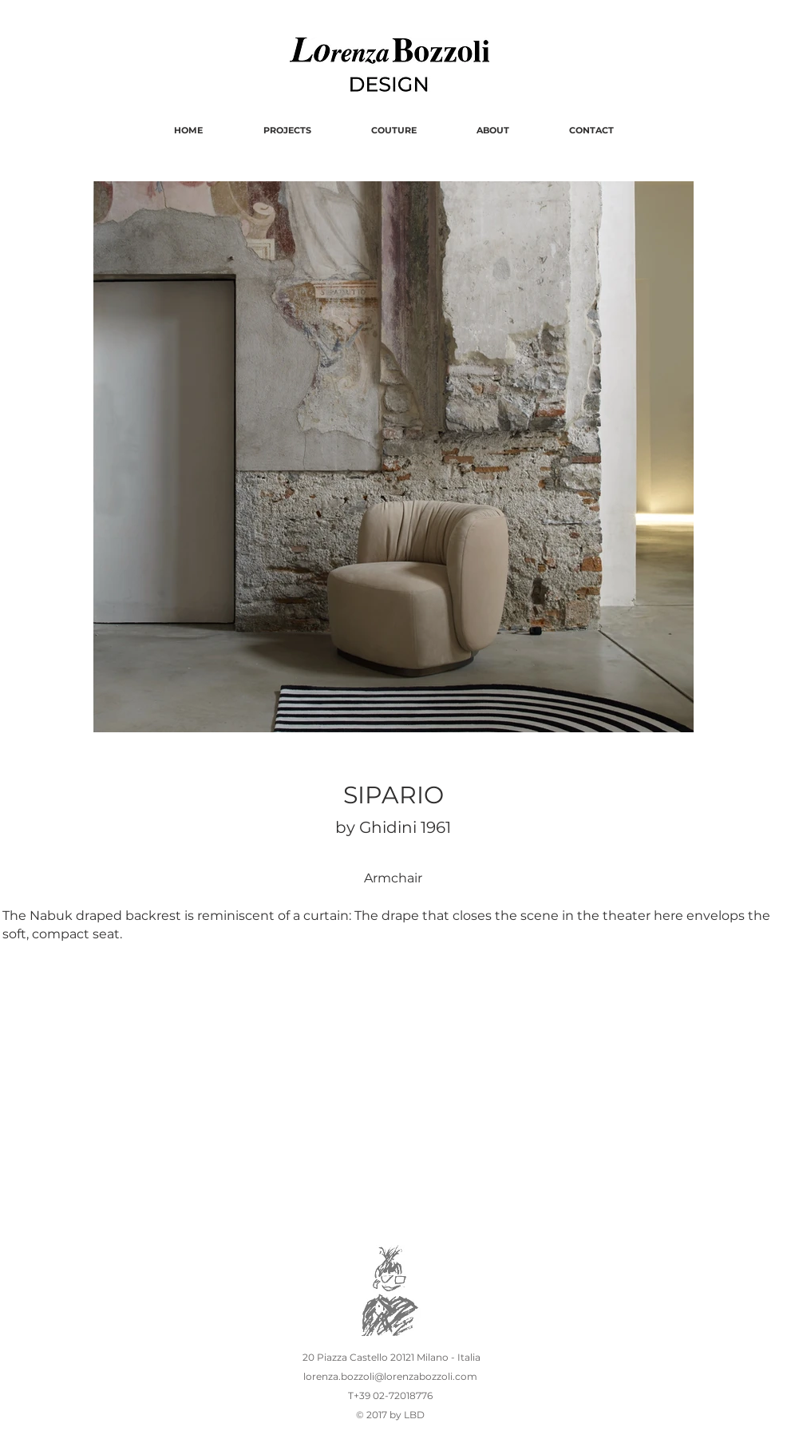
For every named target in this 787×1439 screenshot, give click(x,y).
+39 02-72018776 (394, 1395)
